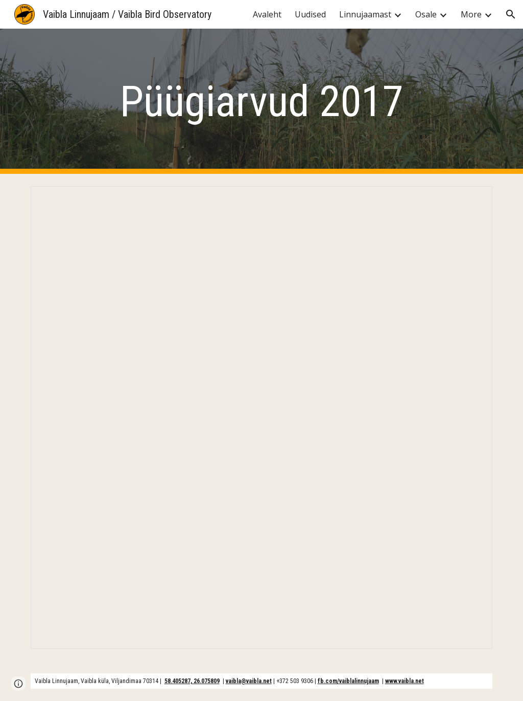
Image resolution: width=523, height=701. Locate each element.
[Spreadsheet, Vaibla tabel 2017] (262, 417)
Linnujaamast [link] (365, 14)
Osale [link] (426, 14)
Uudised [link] (310, 14)
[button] (510, 14)
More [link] (471, 14)
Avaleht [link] (267, 14)
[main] (261, 101)
